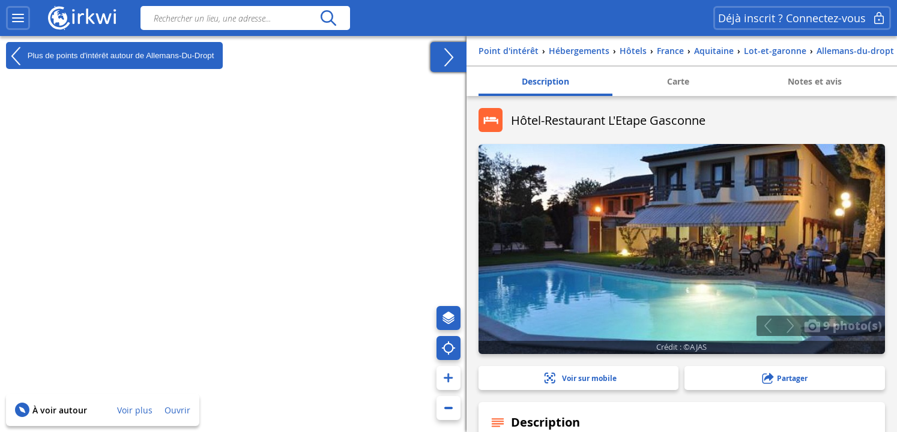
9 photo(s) (843, 325)
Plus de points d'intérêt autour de (110, 55)
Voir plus (135, 410)
